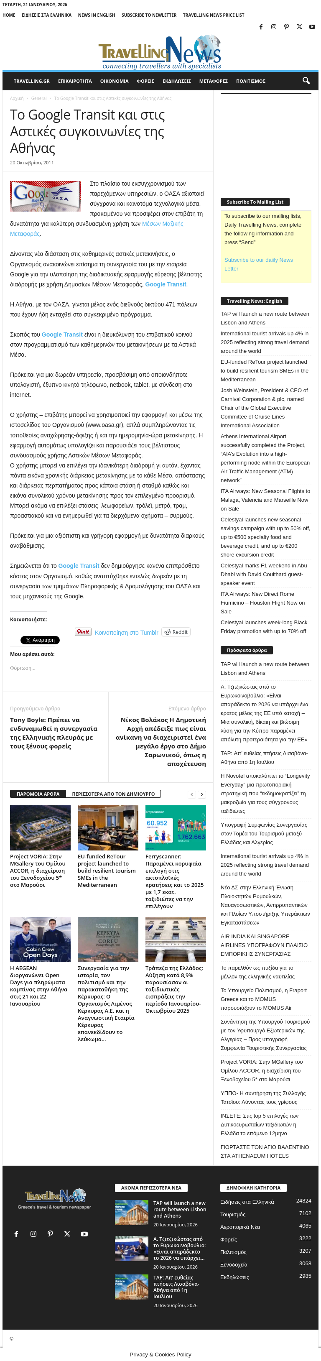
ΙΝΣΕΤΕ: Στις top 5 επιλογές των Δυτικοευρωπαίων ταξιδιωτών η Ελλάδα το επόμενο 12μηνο (259, 1124)
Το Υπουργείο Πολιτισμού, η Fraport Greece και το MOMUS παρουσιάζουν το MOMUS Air (264, 999)
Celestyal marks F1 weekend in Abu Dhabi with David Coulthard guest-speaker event (264, 574)
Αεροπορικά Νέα (240, 1227)
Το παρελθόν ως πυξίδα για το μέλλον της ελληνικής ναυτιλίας (258, 972)
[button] (306, 81)
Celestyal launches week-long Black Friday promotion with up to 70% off (264, 626)
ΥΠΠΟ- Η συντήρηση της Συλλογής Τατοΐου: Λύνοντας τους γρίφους (263, 1097)
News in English (96, 15)
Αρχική (17, 98)
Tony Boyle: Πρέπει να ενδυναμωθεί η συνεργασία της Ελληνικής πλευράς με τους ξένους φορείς (53, 732)
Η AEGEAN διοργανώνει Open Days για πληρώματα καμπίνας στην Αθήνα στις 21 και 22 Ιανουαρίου (38, 985)
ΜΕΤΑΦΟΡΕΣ (213, 81)
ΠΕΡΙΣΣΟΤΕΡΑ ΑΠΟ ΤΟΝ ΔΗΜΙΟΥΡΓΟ (113, 794)
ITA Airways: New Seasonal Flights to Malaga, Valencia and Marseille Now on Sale (265, 500)
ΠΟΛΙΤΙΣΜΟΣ (250, 81)
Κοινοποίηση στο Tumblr (126, 632)
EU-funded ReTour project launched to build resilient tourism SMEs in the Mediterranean (107, 871)
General (39, 98)
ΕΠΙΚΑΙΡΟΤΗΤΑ (75, 81)
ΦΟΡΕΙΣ (145, 81)
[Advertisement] (271, 141)
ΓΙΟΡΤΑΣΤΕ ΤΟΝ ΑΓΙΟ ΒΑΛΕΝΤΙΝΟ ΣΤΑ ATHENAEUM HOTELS (265, 1151)
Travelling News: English (254, 301)
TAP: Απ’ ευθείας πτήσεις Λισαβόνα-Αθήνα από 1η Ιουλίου (264, 757)
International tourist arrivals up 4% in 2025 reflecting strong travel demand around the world (265, 342)
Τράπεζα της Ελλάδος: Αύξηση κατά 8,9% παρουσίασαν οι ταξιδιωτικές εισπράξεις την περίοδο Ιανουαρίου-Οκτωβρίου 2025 (174, 989)
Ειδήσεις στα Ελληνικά (46, 15)
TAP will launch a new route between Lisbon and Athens (265, 318)
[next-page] (202, 794)
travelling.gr (32, 81)
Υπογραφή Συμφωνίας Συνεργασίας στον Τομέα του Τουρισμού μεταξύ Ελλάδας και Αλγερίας (264, 833)
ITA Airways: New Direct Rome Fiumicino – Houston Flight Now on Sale (263, 603)
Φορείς (228, 1239)
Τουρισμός (232, 1214)
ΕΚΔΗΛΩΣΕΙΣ (177, 81)
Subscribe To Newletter (149, 15)
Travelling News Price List (214, 15)
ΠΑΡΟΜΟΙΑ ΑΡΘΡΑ (38, 794)
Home (9, 15)
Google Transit (165, 284)
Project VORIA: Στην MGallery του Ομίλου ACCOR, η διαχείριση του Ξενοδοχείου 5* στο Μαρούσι (38, 871)
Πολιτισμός (233, 1252)
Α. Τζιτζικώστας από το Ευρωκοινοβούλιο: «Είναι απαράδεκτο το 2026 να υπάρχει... (179, 1248)
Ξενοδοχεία (233, 1264)
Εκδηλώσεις (234, 1277)
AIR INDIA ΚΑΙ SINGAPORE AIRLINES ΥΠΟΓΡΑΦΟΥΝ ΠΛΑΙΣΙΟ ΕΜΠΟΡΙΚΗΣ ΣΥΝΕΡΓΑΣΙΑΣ (264, 945)
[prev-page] (192, 794)
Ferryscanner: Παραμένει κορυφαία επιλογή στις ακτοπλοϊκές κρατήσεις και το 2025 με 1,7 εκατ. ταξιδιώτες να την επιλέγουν (174, 881)
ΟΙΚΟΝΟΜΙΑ (114, 81)
